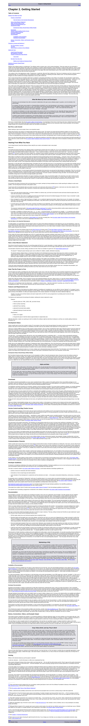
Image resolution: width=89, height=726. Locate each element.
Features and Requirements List (18, 24)
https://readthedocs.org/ (52, 609)
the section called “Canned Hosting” (34, 121)
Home (44, 722)
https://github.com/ (54, 417)
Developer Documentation (19, 37)
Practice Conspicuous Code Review (19, 54)
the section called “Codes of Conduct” (39, 487)
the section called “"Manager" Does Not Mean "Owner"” (42, 559)
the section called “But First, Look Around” (36, 208)
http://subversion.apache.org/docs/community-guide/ (20, 484)
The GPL (13, 46)
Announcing (11, 64)
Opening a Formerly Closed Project (16, 63)
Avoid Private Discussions (17, 52)
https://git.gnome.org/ (41, 702)
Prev (10, 5)
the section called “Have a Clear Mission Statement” (24, 688)
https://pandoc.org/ (16, 718)
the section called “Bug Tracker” (38, 437)
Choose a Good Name (16, 17)
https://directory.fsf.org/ (13, 685)
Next (79, 5)
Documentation (14, 34)
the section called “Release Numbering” (34, 404)
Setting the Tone (12, 50)
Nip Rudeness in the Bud (16, 53)
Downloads (13, 29)
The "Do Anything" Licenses (17, 45)
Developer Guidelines (16, 33)
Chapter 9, (57, 280)
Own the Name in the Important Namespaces (23, 19)
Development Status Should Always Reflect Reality (24, 27)
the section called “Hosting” (47, 213)
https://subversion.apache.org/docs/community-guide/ (24, 591)
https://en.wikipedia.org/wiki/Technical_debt (60, 711)
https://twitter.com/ (34, 217)
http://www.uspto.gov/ (46, 209)
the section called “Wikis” (61, 559)
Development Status (15, 25)
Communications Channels (17, 32)
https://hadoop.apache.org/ (62, 248)
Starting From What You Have (15, 15)
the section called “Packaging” (15, 405)
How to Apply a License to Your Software (20, 47)
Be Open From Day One (16, 58)
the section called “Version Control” (33, 420)
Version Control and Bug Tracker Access (20, 31)
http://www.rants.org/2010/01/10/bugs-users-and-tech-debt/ (62, 709)
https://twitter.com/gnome (57, 229)
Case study (16, 56)
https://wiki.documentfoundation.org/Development (19, 485)
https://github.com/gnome (14, 231)
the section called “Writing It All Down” (31, 468)
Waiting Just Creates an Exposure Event (22, 61)
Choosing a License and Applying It (16, 43)
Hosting (12, 41)
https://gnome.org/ (37, 229)
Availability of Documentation (20, 36)
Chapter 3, (20, 714)
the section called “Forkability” (66, 480)
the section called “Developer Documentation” (60, 489)
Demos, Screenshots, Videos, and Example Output (22, 40)
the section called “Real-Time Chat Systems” (62, 231)
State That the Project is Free (17, 23)
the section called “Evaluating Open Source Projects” (38, 138)
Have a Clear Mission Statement (18, 22)
